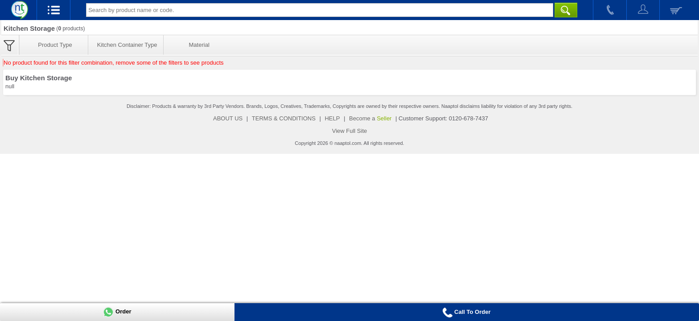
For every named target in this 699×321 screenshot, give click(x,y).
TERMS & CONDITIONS (284, 118)
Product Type (55, 44)
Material (199, 44)
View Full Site (349, 131)
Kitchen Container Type (127, 44)
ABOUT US (228, 118)
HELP (332, 118)
